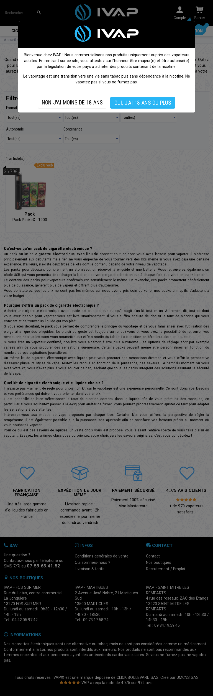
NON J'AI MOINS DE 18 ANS (72, 102)
